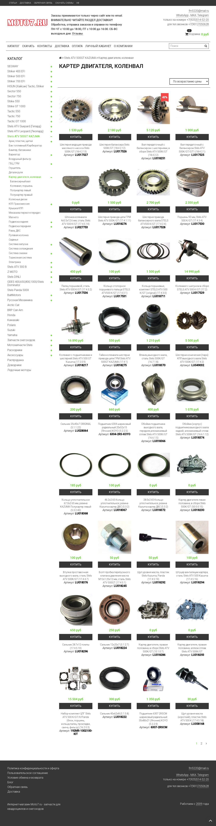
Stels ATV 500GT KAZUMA (23, 136)
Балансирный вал (20, 181)
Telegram (203, 15)
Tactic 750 (13, 116)
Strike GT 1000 (16, 106)
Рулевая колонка (18, 235)
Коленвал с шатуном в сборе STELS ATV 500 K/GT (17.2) (192, 288)
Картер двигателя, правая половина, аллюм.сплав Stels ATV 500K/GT (192, 648)
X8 (77, 3)
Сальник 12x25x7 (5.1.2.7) (114, 644)
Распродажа (15, 360)
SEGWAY (12, 66)
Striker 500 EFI (16, 76)
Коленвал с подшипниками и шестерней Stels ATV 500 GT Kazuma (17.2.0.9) (75, 358)
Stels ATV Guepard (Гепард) (24, 126)
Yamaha (12, 335)
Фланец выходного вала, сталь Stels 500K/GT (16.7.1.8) (153, 358)
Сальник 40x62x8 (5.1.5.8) (114, 713)
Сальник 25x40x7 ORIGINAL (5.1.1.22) (76, 426)
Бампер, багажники (20, 150)
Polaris (11, 325)
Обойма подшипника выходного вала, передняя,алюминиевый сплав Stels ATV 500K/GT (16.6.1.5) (153, 431)
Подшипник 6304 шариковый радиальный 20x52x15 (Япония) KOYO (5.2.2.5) (114, 427)
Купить (75, 137)
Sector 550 (14, 91)
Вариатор (14, 154)
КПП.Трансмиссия (19, 203)
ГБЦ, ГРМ (14, 163)
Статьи (13, 3)
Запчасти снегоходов (21, 340)
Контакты (44, 46)
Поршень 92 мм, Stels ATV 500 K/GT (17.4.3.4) (192, 219)
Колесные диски (18, 199)
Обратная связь (43, 3)
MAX (193, 15)
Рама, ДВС (15, 230)
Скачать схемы (64, 3)
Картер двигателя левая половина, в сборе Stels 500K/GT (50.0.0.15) (192, 503)
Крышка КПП (16, 208)
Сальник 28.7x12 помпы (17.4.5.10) (75, 646)
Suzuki (11, 330)
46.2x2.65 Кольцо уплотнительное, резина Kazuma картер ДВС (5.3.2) (114, 503)
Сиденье (13, 239)
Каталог (13, 46)
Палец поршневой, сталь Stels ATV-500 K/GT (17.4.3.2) (76, 288)
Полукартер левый (20, 190)
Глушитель (15, 168)
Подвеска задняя (18, 221)
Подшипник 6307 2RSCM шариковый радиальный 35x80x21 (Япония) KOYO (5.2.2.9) (153, 718)
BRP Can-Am (15, 310)
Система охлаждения (21, 248)
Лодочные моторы (19, 370)
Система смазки (18, 253)
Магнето (14, 217)
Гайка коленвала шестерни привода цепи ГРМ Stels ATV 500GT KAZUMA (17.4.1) (114, 358)
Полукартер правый (21, 194)
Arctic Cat (13, 305)
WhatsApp (182, 15)
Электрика (15, 262)
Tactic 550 (13, 111)
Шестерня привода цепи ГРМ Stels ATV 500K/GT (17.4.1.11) (114, 219)
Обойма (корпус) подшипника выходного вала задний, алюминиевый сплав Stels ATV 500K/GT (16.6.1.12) (192, 429)
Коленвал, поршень (21, 185)
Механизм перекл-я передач (24, 212)
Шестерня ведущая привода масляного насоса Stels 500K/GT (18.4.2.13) (76, 148)
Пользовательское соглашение (27, 773)
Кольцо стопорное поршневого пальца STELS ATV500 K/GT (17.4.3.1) (114, 289)
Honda (11, 315)
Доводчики (14, 365)
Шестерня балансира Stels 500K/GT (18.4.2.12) (114, 146)
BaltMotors (14, 295)
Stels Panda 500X (18, 290)
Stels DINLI (14, 276)
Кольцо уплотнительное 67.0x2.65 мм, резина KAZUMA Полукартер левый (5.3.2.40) (75, 505)
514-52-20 (202, 19)
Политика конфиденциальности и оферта (33, 768)
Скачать (28, 46)
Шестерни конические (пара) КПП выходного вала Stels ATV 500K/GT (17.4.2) (192, 358)
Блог (10, 782)
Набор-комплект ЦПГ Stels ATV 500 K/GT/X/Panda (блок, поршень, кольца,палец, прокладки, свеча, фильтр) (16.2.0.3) (76, 720)
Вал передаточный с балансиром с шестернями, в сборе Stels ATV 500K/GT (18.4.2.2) (153, 149)
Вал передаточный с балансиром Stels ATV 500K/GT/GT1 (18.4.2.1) (192, 148)
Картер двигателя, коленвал (25, 177)
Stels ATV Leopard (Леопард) (25, 131)
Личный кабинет (98, 46)
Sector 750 (14, 96)
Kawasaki (13, 320)
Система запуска (18, 244)
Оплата (77, 46)
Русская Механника (19, 300)
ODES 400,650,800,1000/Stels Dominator (25, 283)
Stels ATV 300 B (17, 266)
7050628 (203, 24)
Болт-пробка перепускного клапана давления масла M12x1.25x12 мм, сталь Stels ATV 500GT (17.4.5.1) (114, 577)
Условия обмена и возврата (25, 777)
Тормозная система (20, 257)
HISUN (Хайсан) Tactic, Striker (25, 86)
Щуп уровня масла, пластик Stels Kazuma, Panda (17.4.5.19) (153, 575)
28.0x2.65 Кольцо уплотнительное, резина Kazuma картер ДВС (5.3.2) (153, 503)
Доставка (25, 3)
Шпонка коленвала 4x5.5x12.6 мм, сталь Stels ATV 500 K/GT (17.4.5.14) (75, 220)
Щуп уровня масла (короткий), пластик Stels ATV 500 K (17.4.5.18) (192, 717)
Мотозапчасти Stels (19, 345)
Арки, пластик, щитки (21, 141)
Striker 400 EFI (16, 71)
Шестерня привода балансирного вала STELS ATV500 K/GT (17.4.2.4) (153, 220)
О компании (123, 46)
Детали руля (16, 172)
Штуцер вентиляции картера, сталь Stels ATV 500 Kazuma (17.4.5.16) (192, 575)
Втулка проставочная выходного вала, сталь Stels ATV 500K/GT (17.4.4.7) (76, 575)
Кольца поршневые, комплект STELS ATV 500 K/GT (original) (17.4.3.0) (153, 289)
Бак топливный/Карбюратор (25, 145)
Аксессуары (15, 355)
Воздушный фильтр (20, 159)
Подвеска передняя (20, 226)
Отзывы (77, 33)
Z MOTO (12, 271)
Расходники (14, 350)
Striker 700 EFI (16, 81)
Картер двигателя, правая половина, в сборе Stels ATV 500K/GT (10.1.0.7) (153, 648)
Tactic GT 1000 (16, 121)
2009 (199, 803)
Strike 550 (13, 101)
